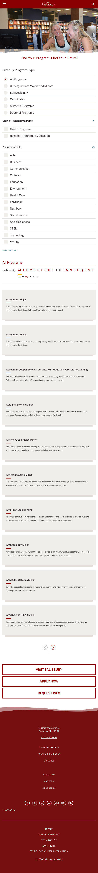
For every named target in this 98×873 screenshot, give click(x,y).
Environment (18, 188)
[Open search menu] (93, 4)
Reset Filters (10, 250)
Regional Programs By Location (30, 135)
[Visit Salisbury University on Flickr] (49, 803)
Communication (20, 168)
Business (16, 162)
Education (16, 182)
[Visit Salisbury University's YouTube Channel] (56, 803)
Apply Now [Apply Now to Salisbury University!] (49, 681)
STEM (14, 228)
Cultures (15, 175)
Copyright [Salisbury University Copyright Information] (49, 845)
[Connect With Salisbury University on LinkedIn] (41, 803)
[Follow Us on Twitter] (34, 803)
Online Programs (20, 129)
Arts (12, 155)
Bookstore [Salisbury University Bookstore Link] (49, 788)
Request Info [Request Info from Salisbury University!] (49, 693)
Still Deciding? (19, 92)
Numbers (16, 208)
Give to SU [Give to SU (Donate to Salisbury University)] (49, 775)
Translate (8, 809)
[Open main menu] (4, 4)
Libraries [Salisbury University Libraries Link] (49, 761)
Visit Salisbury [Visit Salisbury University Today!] (49, 669)
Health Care (17, 195)
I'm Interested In (49, 147)
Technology (17, 235)
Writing (14, 241)
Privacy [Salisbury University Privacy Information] (48, 829)
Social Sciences (20, 221)
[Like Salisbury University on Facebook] (27, 803)
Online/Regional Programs (49, 121)
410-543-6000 (49, 737)
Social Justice (18, 215)
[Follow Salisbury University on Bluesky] (70, 803)
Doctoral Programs (22, 112)
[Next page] (53, 647)
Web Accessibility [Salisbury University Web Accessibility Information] (49, 834)
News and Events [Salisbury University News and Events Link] (49, 747)
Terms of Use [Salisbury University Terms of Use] (49, 840)
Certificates (17, 99)
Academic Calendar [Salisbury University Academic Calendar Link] (49, 754)
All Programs (18, 79)
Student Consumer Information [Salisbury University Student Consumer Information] (49, 851)
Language (16, 202)
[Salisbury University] (49, 4)
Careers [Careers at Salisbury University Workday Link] (49, 781)
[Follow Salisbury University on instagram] (63, 803)
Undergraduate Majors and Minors (31, 86)
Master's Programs (22, 106)
